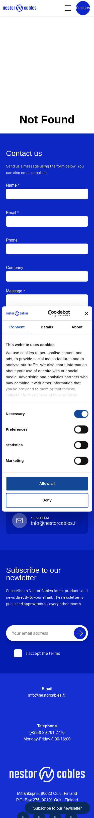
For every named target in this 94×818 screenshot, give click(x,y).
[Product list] (83, 8)
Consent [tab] (17, 327)
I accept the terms (37, 653)
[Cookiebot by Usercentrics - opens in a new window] (56, 313)
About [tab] (76, 327)
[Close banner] (86, 313)
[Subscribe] (80, 633)
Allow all (47, 483)
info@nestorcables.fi (47, 695)
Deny (47, 500)
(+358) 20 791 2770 (46, 732)
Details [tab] (47, 327)
